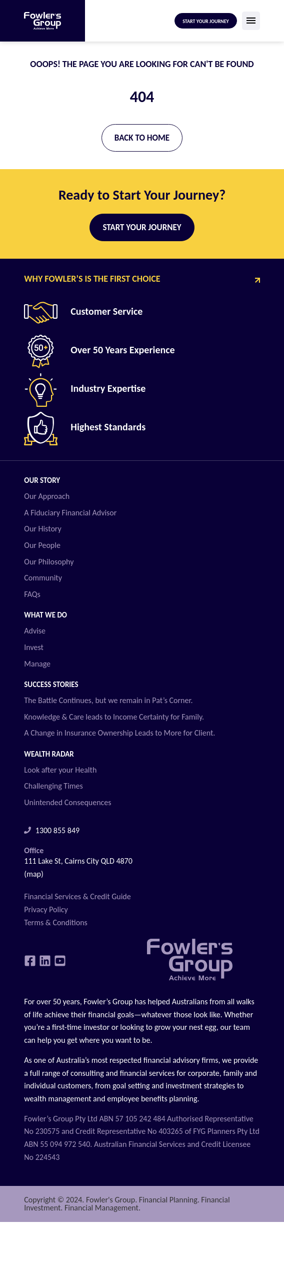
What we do (45, 614)
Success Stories (51, 684)
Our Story (42, 480)
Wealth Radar (49, 754)
